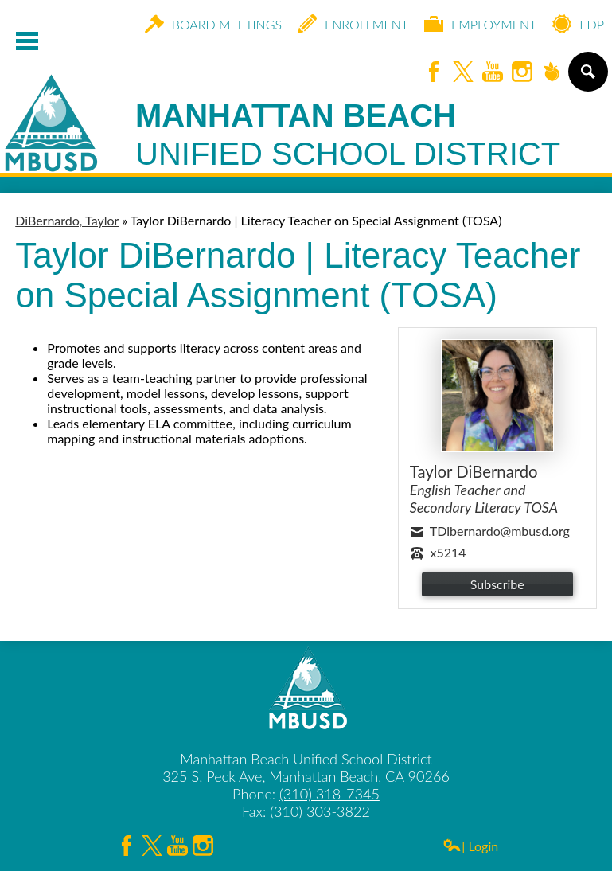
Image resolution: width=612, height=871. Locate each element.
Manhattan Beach (347, 135)
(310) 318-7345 (329, 794)
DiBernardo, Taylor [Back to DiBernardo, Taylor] (67, 220)
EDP (578, 23)
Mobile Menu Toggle (27, 41)
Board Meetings (213, 23)
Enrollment (353, 23)
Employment (480, 23)
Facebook (433, 72)
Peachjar (551, 72)
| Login (470, 845)
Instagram (522, 72)
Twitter (463, 72)
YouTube (492, 72)
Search (587, 78)
